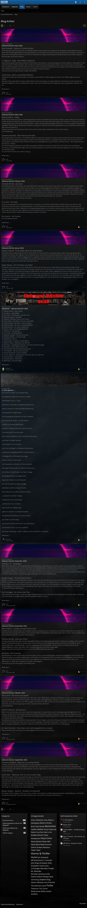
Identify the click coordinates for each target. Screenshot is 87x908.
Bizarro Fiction (46, 823)
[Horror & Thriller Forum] (4, 2)
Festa (46, 835)
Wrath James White (38, 891)
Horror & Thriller (40, 853)
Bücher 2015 (67, 825)
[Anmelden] (80, 2)
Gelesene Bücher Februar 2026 (13, 181)
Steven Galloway (37, 882)
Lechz (46, 866)
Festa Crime (46, 838)
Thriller (49, 885)
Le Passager (35, 868)
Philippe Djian (48, 877)
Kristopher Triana (37, 866)
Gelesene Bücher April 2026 (12, 46)
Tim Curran (43, 888)
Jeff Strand (35, 860)
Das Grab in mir (46, 832)
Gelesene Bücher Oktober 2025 (13, 693)
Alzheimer (40, 820)
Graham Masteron (43, 847)
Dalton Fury (35, 832)
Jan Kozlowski (43, 857)
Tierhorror (35, 888)
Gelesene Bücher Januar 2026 (13, 248)
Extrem (40, 835)
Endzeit (34, 835)
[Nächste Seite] (13, 25)
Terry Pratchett (49, 882)
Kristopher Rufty (46, 863)
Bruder (42, 826)
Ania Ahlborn (49, 820)
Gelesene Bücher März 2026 (12, 115)
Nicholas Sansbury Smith (40, 874)
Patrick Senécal (36, 877)
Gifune (33, 847)
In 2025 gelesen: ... (9, 390)
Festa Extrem (36, 841)
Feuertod (48, 844)
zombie (48, 891)
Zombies (34, 894)
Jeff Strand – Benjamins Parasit (72, 843)
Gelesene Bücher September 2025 (14, 760)
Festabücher (35, 838)
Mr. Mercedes (36, 871)
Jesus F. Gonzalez (45, 860)
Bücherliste (50, 826)
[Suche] (76, 2)
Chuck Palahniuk (50, 829)
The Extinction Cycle (38, 886)
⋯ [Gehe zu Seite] (7, 26)
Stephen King (45, 879)
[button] (84, 25)
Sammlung (35, 880)
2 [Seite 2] (4, 26)
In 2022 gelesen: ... (69, 820)
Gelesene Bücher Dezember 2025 (14, 561)
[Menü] (84, 2)
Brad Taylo (35, 826)
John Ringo (35, 863)
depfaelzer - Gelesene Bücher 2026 (15, 309)
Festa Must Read (38, 844)
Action (33, 820)
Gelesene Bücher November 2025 (14, 626)
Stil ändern (83, 903)
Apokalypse (35, 823)
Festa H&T (46, 841)
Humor (34, 857)
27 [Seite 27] (10, 26)
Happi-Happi (35, 850)
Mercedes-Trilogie (47, 868)
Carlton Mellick (37, 829)
